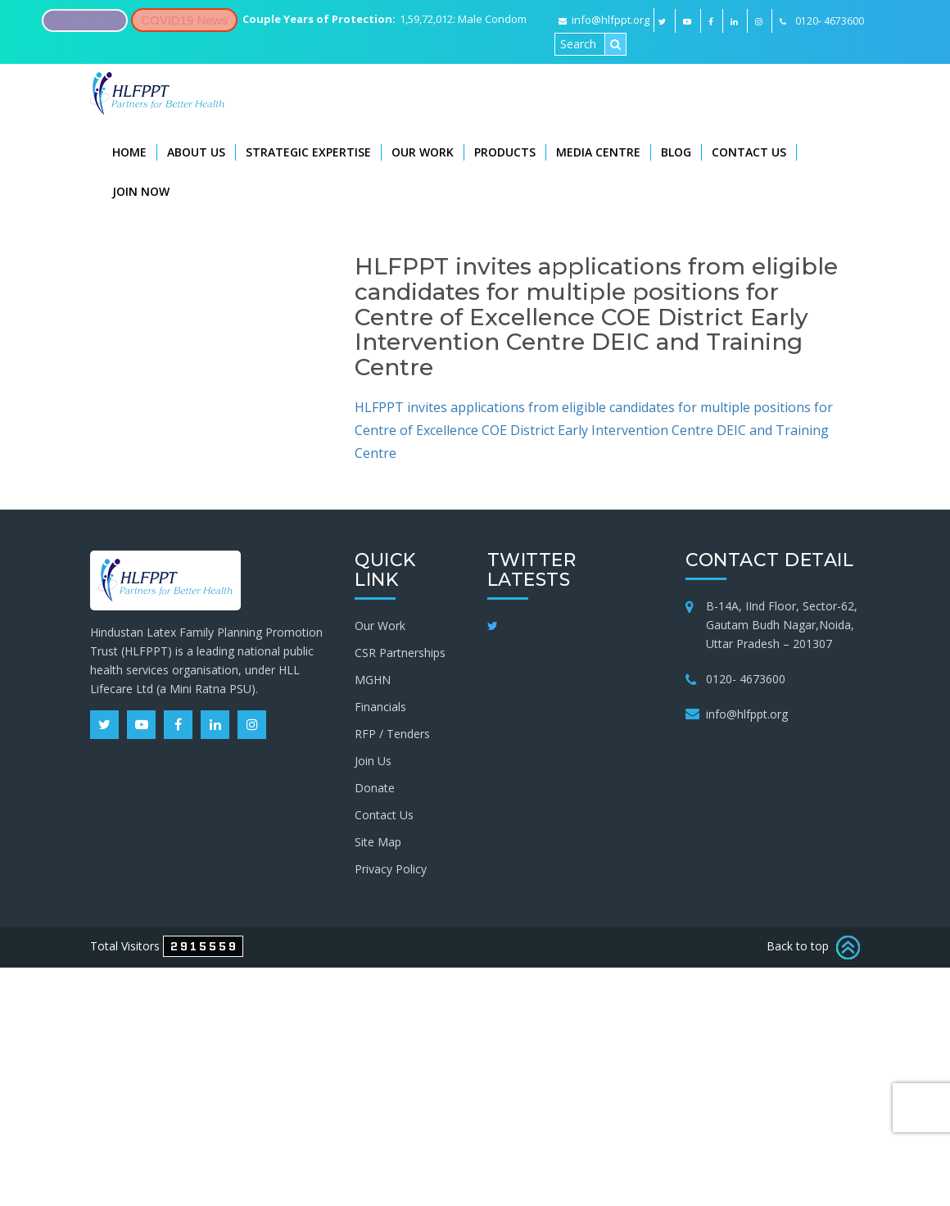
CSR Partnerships (400, 652)
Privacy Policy (391, 869)
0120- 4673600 (745, 679)
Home (129, 152)
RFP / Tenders (392, 733)
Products (505, 152)
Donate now (85, 20)
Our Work (422, 152)
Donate (375, 788)
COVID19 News (184, 20)
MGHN (373, 679)
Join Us (373, 760)
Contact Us (749, 152)
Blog (676, 152)
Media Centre (598, 152)
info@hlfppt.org (604, 19)
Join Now (141, 191)
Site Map (378, 842)
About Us (196, 152)
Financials (380, 706)
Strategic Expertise (308, 152)
